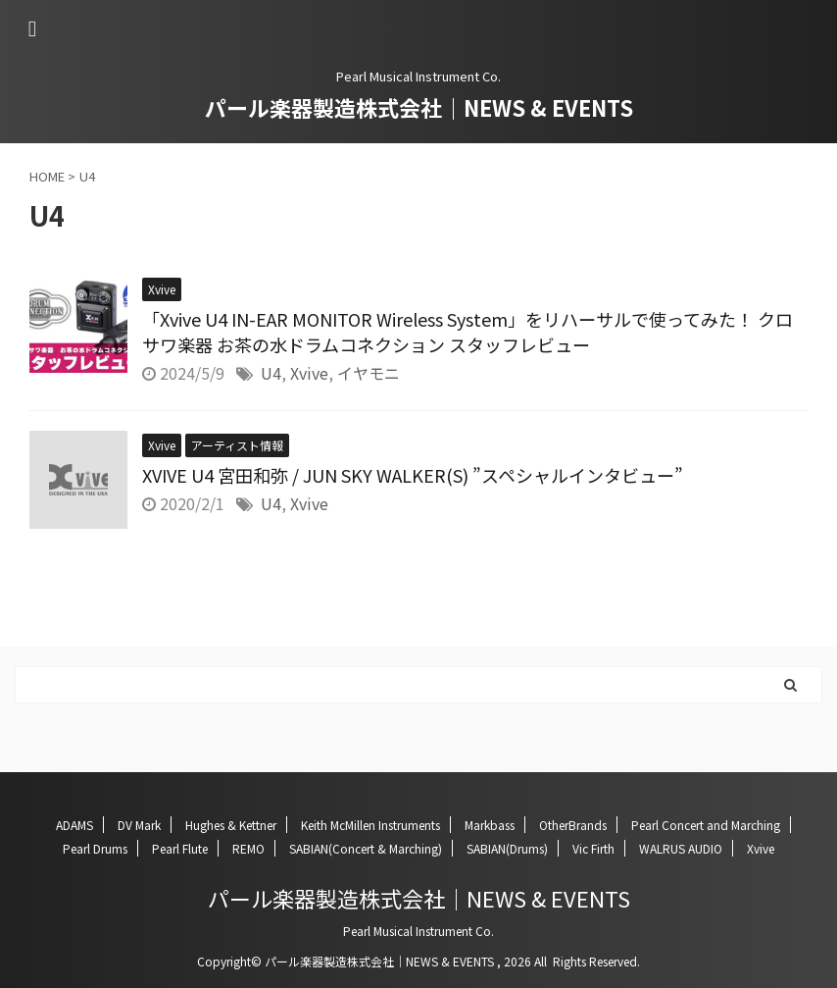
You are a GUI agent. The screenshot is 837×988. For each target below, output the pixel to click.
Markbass (490, 824)
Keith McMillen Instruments (370, 824)
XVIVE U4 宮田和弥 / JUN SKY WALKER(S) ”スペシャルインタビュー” (412, 475)
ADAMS (74, 824)
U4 (271, 373)
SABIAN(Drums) (507, 848)
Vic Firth (593, 848)
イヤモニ (368, 373)
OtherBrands (573, 824)
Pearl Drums (95, 848)
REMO (248, 848)
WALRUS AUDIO (680, 848)
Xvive (309, 373)
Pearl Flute (180, 848)
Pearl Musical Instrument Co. (418, 930)
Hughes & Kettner (230, 824)
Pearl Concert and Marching (705, 824)
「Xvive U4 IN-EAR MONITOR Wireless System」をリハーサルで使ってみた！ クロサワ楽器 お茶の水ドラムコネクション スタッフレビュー (467, 331)
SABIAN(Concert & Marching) (365, 848)
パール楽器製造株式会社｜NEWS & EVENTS (419, 107)
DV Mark (139, 824)
